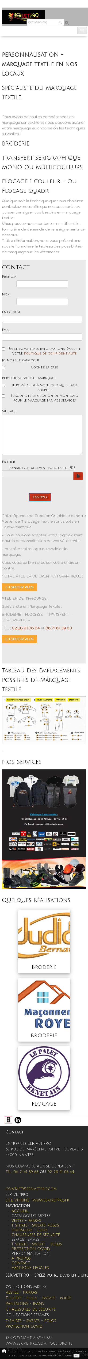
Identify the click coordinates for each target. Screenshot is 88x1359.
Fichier (8, 462)
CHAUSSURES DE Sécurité (31, 1309)
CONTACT (20, 1263)
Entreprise (11, 312)
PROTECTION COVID (30, 1249)
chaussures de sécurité (35, 1235)
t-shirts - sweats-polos (35, 1225)
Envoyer (40, 497)
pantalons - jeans (29, 1230)
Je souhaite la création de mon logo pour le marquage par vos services (40, 398)
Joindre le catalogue (21, 360)
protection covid (24, 1326)
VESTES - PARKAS (21, 1292)
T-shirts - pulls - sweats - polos (39, 1298)
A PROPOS (21, 1258)
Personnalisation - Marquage (29, 378)
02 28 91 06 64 (26, 628)
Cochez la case (30, 367)
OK (76, 1355)
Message (9, 411)
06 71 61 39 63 (59, 628)
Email (6, 330)
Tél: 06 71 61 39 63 (22, 1172)
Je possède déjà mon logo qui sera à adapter (39, 387)
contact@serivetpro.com (31, 1189)
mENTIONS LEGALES (30, 1268)
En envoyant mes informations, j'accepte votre (41, 351)
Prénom (9, 276)
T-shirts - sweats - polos (36, 1244)
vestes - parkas (26, 1220)
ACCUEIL (19, 1211)
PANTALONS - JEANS (25, 1304)
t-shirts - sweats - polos (31, 1321)
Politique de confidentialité (50, 353)
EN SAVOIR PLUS (19, 587)
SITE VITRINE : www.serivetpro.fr (37, 1200)
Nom (6, 294)
